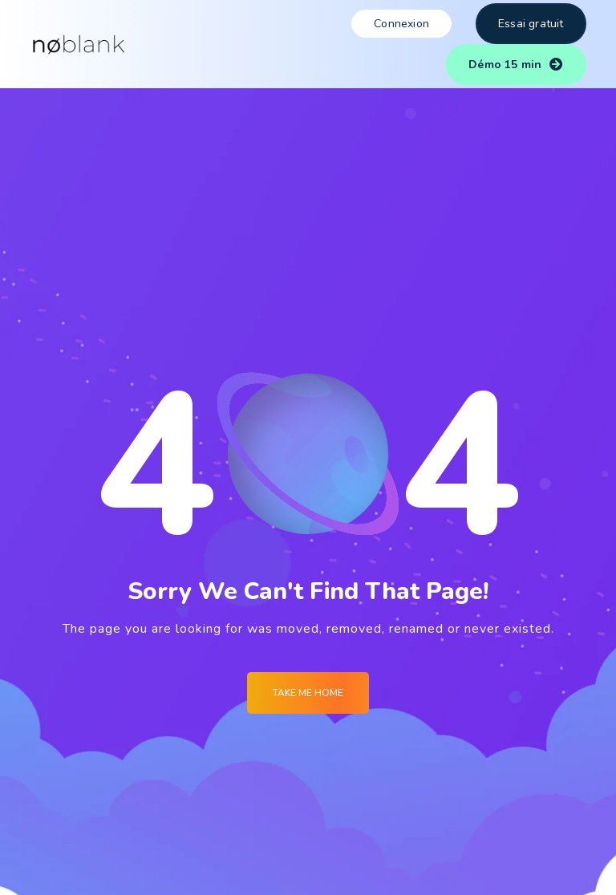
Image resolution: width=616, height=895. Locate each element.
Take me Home (308, 692)
